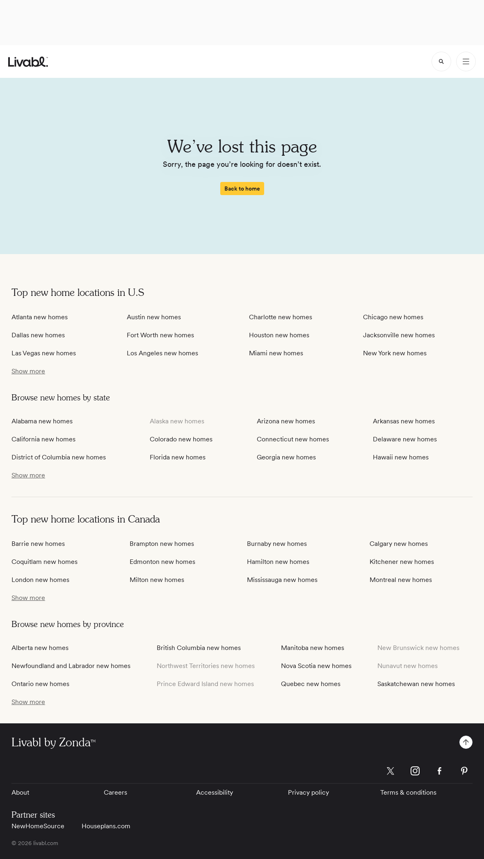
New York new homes (395, 353)
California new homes (43, 439)
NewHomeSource (37, 826)
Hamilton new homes (278, 562)
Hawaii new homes (401, 457)
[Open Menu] (466, 61)
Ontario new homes (40, 684)
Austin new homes (154, 317)
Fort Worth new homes (160, 335)
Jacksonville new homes (399, 335)
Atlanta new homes (39, 317)
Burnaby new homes (277, 544)
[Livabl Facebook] (439, 771)
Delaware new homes (405, 439)
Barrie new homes (38, 544)
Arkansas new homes (404, 421)
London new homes (40, 580)
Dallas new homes (38, 335)
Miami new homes (276, 353)
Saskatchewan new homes (416, 684)
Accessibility (214, 792)
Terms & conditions (408, 792)
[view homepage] (28, 62)
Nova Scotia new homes (316, 666)
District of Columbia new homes (58, 457)
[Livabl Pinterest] (464, 771)
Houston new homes (279, 335)
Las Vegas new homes (43, 353)
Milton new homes (157, 580)
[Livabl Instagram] (415, 771)
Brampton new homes (162, 544)
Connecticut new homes (293, 439)
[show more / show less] (28, 371)
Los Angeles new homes (162, 353)
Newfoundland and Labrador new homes (70, 666)
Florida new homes (177, 457)
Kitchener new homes (402, 562)
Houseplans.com (106, 826)
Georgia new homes (286, 457)
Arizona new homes (286, 421)
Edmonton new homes (162, 562)
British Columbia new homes (199, 648)
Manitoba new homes (312, 648)
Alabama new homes (42, 421)
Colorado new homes (181, 439)
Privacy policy (308, 792)
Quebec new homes (310, 684)
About (20, 792)
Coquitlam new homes (44, 562)
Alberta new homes (39, 648)
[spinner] (441, 61)
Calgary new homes (399, 544)
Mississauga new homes (282, 580)
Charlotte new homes (280, 317)
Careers (115, 792)
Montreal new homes (401, 580)
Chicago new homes (393, 317)
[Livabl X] (390, 771)
